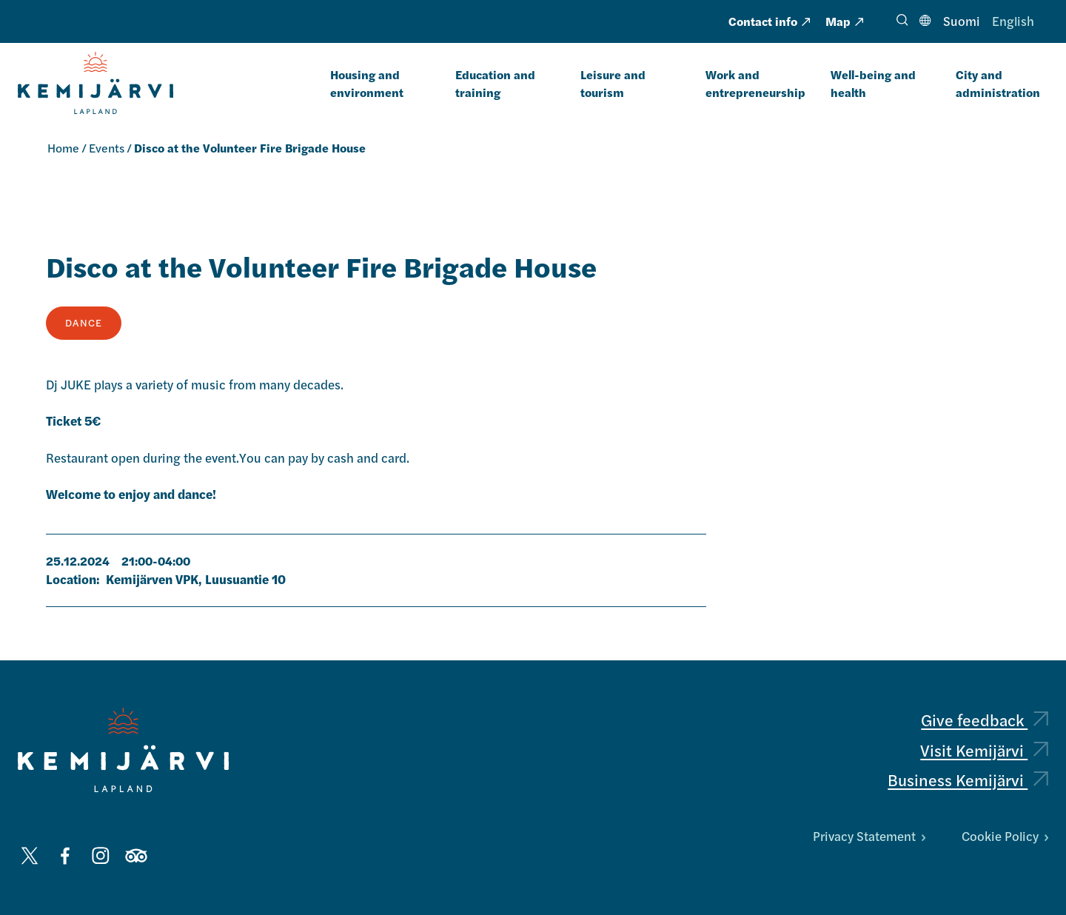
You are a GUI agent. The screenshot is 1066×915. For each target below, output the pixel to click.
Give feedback (984, 719)
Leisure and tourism (613, 83)
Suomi (961, 21)
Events (106, 147)
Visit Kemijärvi (984, 750)
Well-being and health (873, 83)
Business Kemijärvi (968, 779)
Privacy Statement (869, 836)
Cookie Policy (1005, 836)
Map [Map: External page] (844, 21)
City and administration (998, 83)
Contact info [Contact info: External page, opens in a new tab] (769, 21)
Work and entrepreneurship (755, 83)
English (1013, 21)
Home (63, 147)
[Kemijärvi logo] (123, 750)
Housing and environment (366, 83)
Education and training (495, 83)
